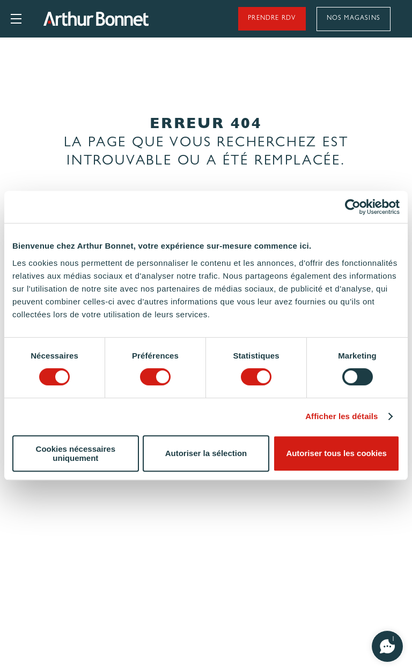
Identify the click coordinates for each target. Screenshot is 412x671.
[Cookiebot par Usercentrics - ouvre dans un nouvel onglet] (353, 207)
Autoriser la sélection (206, 453)
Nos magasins (353, 19)
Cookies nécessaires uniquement (75, 453)
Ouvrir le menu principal (16, 18)
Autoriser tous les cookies (336, 453)
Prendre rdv (271, 19)
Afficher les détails (341, 416)
